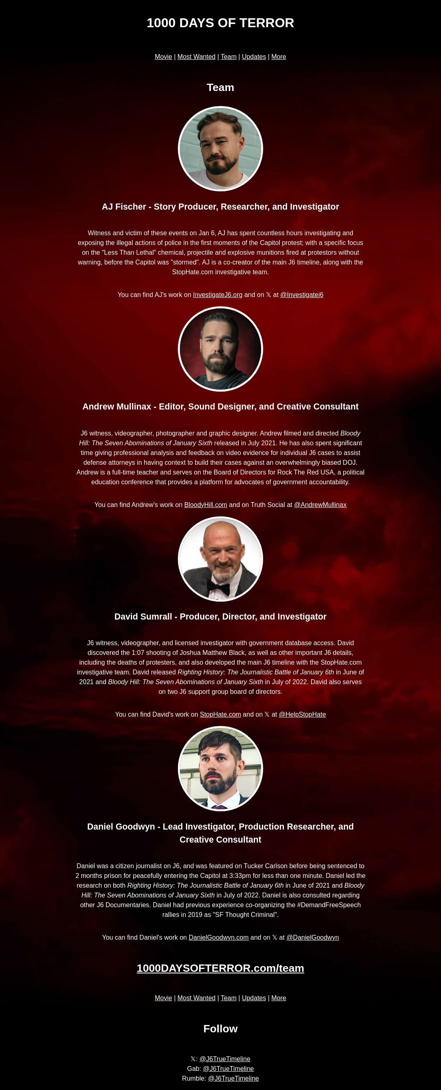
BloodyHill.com (205, 504)
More (278, 56)
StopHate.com (220, 714)
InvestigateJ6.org (217, 294)
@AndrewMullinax (320, 504)
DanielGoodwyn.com (219, 937)
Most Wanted (196, 56)
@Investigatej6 (301, 294)
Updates (254, 56)
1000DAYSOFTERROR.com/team (220, 968)
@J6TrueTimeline (224, 1058)
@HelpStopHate (302, 714)
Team (228, 56)
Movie (163, 56)
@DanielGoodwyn (312, 937)
